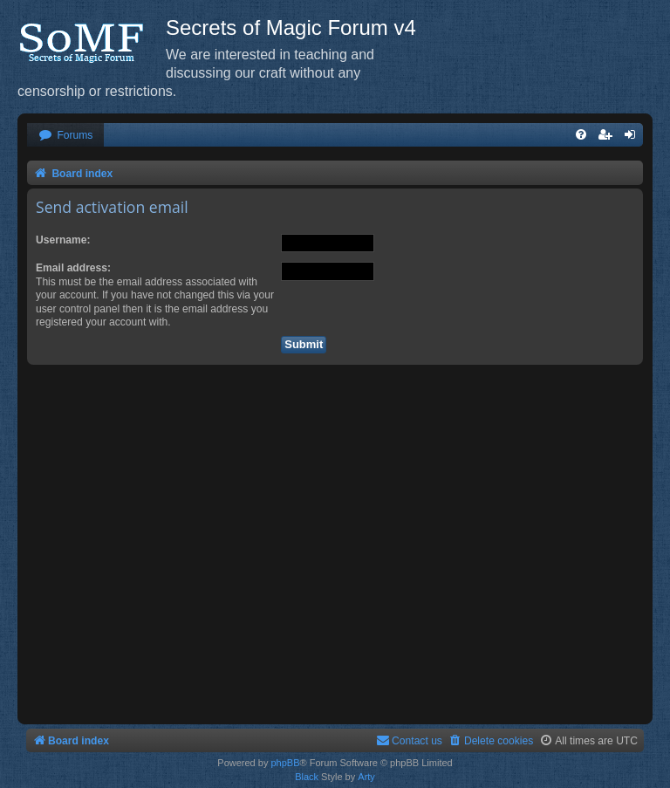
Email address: (73, 268)
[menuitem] (65, 135)
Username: (63, 240)
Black (306, 776)
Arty (366, 776)
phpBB (284, 762)
